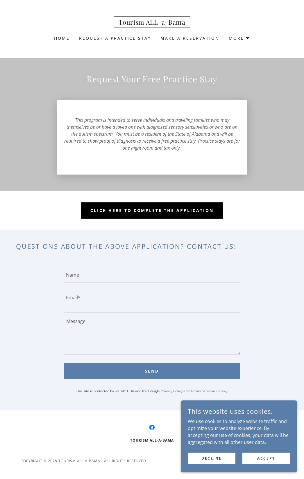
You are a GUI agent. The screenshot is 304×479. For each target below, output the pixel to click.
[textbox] (152, 275)
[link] (152, 23)
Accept (266, 458)
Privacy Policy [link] (172, 391)
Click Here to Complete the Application (152, 210)
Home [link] (62, 38)
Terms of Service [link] (204, 391)
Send (152, 371)
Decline (211, 458)
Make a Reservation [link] (189, 38)
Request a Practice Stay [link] (115, 38)
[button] (239, 38)
